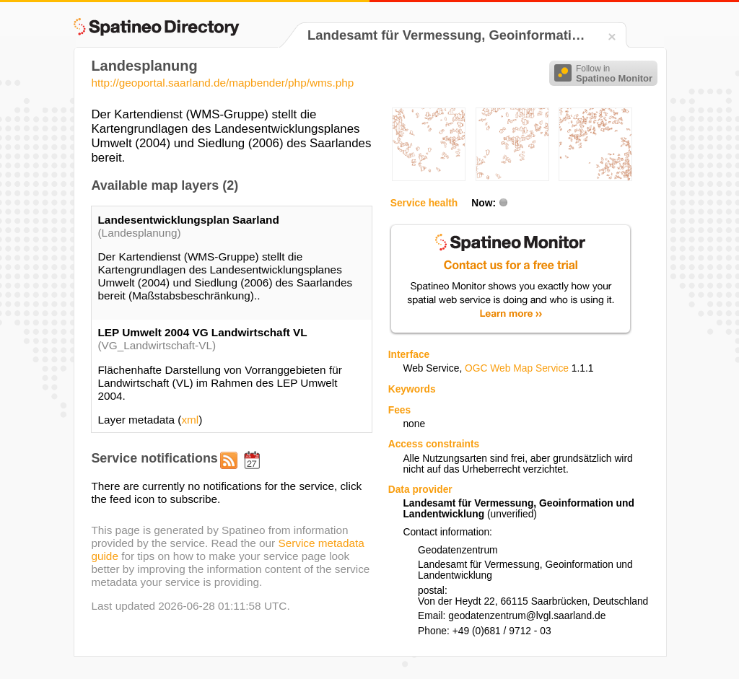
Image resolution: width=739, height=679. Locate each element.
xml (189, 419)
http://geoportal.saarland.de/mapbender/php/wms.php (222, 82)
